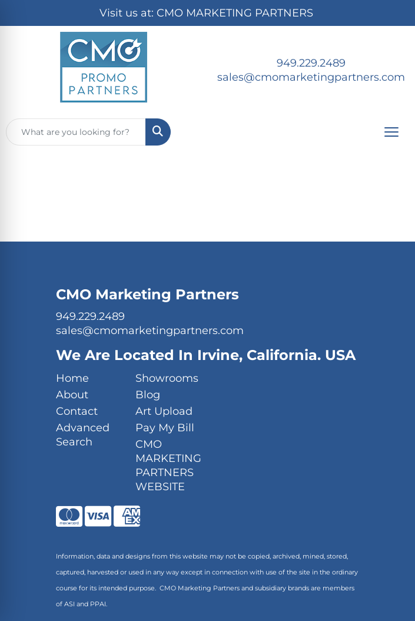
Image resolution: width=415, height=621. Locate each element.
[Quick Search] (76, 132)
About (72, 394)
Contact (77, 411)
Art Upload (163, 411)
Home (72, 378)
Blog (147, 394)
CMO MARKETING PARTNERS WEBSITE (168, 465)
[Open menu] (391, 132)
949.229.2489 (311, 63)
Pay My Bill (164, 427)
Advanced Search (82, 434)
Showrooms (166, 378)
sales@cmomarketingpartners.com (311, 77)
